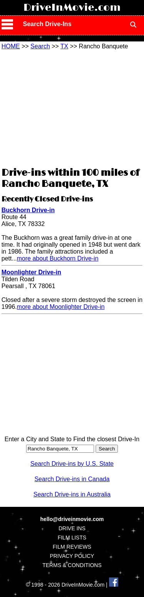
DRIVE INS (71, 528)
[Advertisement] (72, 107)
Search (40, 46)
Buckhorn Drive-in (28, 210)
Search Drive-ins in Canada (72, 479)
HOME (11, 46)
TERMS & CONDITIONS (71, 565)
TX (64, 46)
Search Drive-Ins (47, 24)
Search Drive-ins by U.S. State (72, 463)
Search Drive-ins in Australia (72, 494)
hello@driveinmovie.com (72, 519)
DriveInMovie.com (72, 8)
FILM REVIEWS (72, 547)
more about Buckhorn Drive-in (58, 258)
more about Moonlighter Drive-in (61, 306)
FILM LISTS (72, 537)
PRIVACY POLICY (72, 556)
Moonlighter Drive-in (31, 272)
